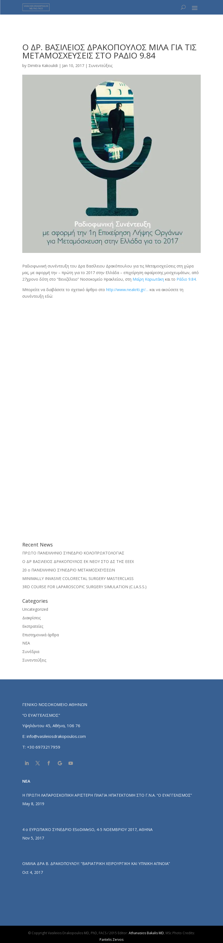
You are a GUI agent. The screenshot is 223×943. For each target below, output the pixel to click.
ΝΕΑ (26, 643)
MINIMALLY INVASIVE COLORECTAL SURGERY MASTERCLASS (78, 578)
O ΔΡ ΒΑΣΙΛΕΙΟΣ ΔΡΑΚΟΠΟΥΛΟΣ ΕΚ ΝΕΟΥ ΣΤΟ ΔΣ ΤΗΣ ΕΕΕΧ (78, 561)
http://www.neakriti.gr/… (127, 289)
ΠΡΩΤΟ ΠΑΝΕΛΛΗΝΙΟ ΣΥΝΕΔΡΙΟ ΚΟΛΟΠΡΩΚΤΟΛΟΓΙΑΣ (73, 553)
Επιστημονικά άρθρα (40, 634)
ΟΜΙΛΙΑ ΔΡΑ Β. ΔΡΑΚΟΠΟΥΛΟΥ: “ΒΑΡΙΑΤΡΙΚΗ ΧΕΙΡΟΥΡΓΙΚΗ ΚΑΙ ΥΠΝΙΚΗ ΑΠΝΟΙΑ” (96, 863)
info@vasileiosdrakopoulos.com (56, 736)
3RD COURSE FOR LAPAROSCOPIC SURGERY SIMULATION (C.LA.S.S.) (84, 586)
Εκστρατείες (32, 626)
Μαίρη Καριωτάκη (148, 279)
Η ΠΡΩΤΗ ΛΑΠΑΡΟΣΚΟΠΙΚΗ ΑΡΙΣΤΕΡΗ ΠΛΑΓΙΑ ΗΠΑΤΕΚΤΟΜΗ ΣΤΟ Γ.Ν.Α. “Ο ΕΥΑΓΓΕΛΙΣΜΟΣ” (107, 795)
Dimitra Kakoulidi (42, 65)
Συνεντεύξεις (100, 65)
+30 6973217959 (44, 747)
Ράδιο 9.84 (186, 279)
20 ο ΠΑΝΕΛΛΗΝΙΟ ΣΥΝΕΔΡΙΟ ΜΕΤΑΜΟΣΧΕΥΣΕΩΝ (68, 570)
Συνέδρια (30, 651)
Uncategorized (35, 609)
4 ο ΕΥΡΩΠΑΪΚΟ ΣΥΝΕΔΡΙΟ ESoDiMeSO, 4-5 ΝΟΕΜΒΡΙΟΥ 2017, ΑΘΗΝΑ (87, 829)
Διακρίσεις (31, 617)
